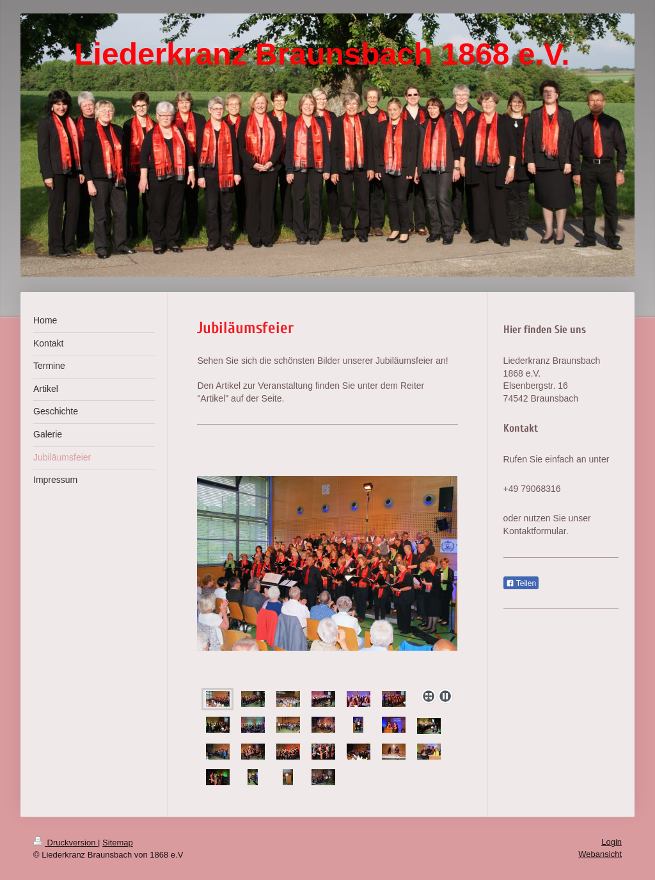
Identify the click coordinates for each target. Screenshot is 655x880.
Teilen (521, 583)
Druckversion (65, 842)
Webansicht (600, 854)
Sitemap (117, 842)
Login (611, 842)
